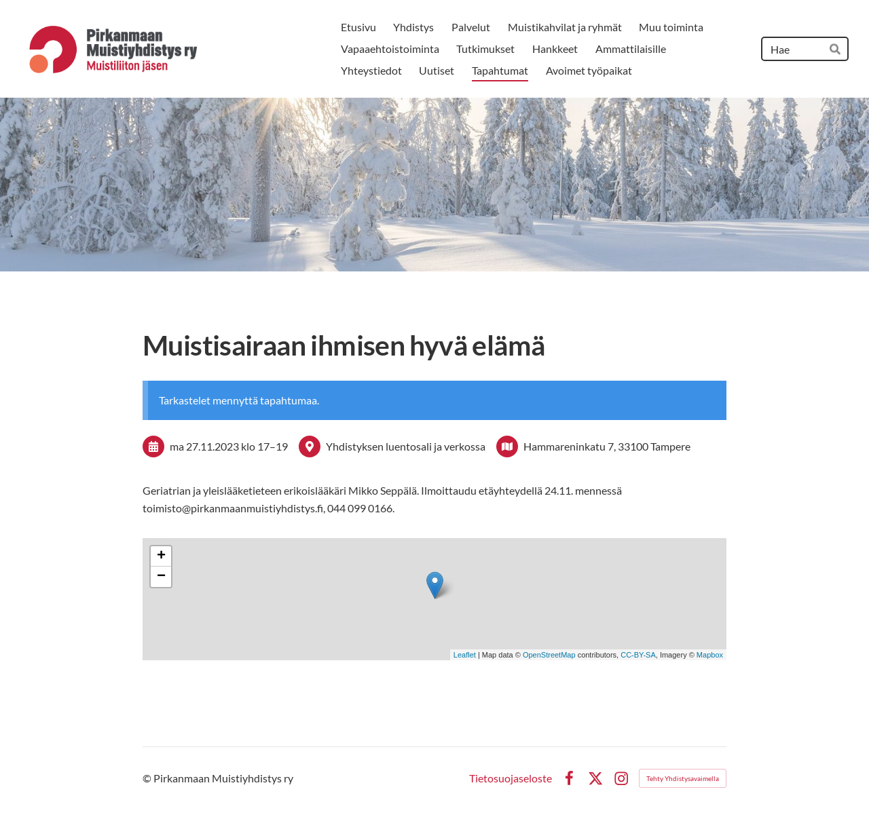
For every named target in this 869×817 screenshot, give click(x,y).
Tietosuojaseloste (510, 778)
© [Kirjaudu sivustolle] (148, 778)
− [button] (161, 577)
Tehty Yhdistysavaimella (682, 778)
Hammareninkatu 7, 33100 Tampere (606, 446)
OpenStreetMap (549, 655)
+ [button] (161, 556)
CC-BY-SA (638, 655)
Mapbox (710, 655)
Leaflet (465, 655)
